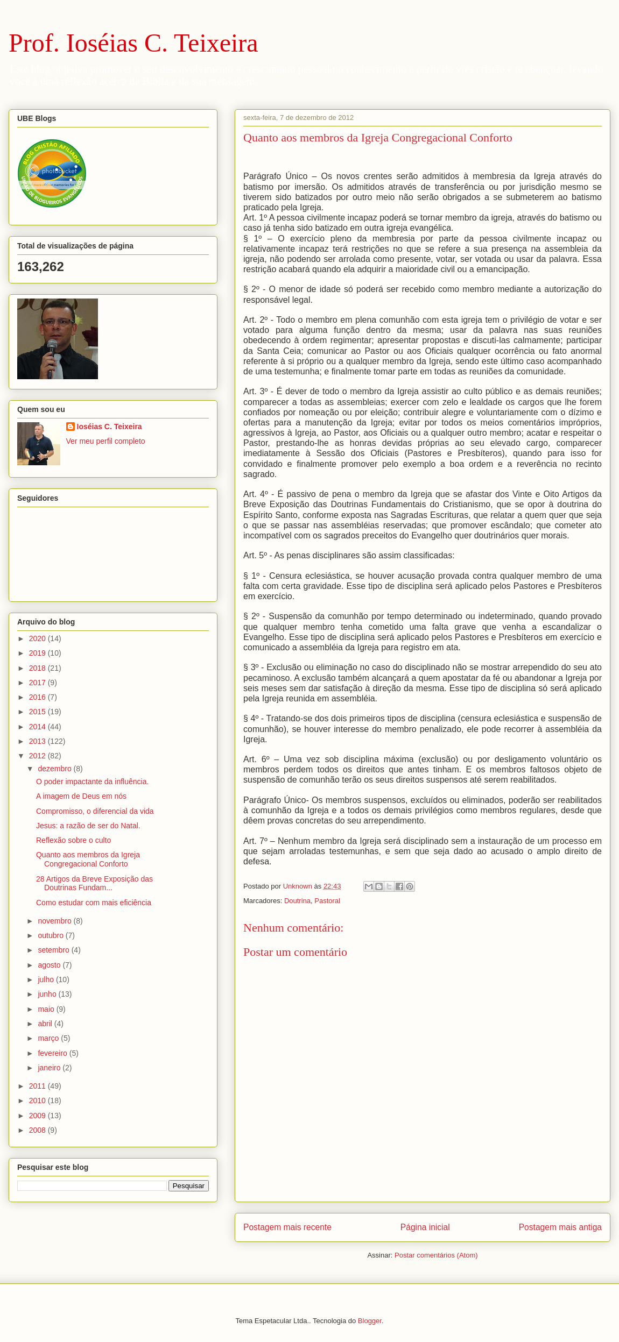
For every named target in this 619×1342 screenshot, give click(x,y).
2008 (38, 1130)
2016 (38, 697)
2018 (38, 668)
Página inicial (425, 1227)
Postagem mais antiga (560, 1227)
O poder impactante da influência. (92, 781)
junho (48, 994)
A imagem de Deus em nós (81, 796)
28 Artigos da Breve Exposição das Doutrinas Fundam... (94, 883)
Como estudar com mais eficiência (93, 902)
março (49, 1038)
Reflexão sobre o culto (73, 840)
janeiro (50, 1067)
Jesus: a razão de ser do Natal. (88, 825)
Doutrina (297, 901)
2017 (38, 682)
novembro (55, 921)
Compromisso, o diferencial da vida (95, 811)
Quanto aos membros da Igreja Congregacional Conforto (88, 859)
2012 (38, 755)
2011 (38, 1086)
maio (47, 1009)
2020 (38, 638)
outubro (51, 935)
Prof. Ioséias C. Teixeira (133, 43)
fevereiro (53, 1053)
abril (46, 1023)
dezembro (55, 768)
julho (46, 979)
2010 (38, 1100)
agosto (50, 965)
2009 (38, 1115)
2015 (38, 711)
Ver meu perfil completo (105, 441)
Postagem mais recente (287, 1227)
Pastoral (327, 901)
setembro (54, 950)
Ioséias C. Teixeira (109, 426)
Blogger (370, 1321)
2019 (38, 653)
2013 (38, 741)
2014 (38, 726)
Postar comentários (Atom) (436, 1255)
